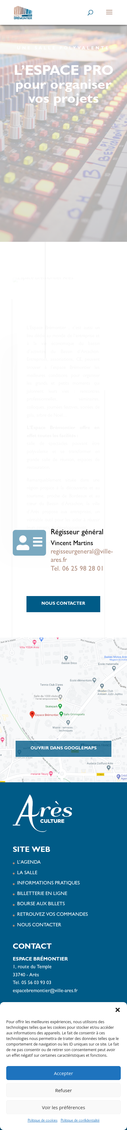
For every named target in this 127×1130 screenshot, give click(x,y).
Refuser (63, 1090)
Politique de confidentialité (80, 1121)
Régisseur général (77, 533)
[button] (118, 1010)
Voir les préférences (63, 1107)
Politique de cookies (43, 1121)
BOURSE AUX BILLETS (41, 904)
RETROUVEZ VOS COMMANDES (52, 914)
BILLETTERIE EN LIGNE (42, 894)
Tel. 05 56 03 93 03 (32, 983)
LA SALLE (27, 873)
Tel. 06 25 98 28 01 (77, 569)
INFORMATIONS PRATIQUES (48, 883)
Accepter (63, 1073)
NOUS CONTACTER (63, 604)
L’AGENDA (29, 862)
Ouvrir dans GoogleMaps (63, 748)
